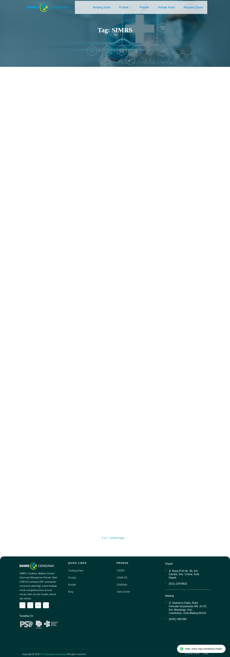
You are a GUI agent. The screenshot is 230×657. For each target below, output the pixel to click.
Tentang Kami (101, 7)
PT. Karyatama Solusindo (53, 654)
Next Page (120, 538)
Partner (144, 7)
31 (111, 537)
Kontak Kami (166, 7)
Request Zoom (193, 7)
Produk (125, 7)
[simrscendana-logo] (48, 7)
